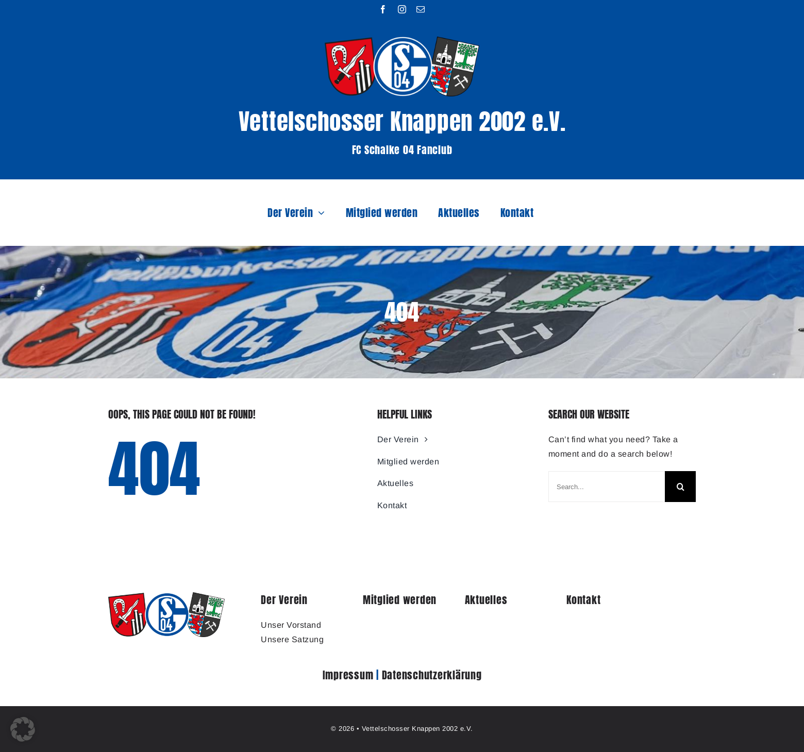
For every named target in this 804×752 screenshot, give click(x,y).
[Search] (680, 486)
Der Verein (284, 600)
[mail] (420, 9)
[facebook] (383, 9)
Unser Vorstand (291, 625)
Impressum (348, 675)
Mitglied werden (400, 600)
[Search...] (606, 486)
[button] (22, 729)
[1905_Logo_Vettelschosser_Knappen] (166, 596)
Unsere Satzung (292, 639)
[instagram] (402, 9)
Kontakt (583, 600)
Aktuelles (486, 600)
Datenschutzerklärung (432, 675)
